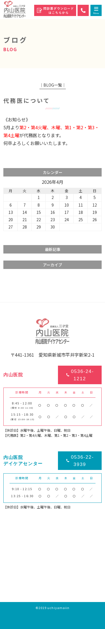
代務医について (26, 100)
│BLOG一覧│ (52, 85)
